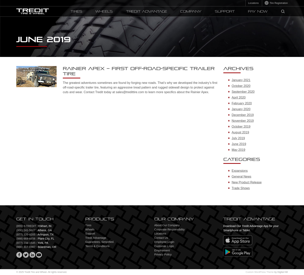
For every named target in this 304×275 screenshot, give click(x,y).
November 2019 (243, 120)
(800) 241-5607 (25, 230)
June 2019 (239, 144)
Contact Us (161, 237)
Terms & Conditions (97, 246)
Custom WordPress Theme (260, 272)
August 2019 (240, 132)
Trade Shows (241, 188)
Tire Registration (279, 3)
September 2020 (243, 91)
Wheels (104, 11)
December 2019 (243, 115)
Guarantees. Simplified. (99, 241)
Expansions (240, 170)
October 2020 (241, 86)
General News (241, 176)
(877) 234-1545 (25, 242)
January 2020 (241, 109)
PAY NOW (258, 11)
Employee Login (164, 241)
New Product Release (247, 182)
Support (225, 11)
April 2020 (239, 97)
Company (190, 11)
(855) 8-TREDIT (26, 226)
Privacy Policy (163, 254)
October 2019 (241, 126)
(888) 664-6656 (25, 238)
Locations (253, 3)
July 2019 (238, 138)
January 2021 (241, 80)
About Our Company (167, 225)
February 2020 (242, 103)
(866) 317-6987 (25, 246)
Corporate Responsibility (169, 229)
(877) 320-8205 (25, 234)
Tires (76, 11)
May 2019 (238, 149)
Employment (162, 250)
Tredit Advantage (146, 11)
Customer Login (164, 246)
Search (284, 10)
